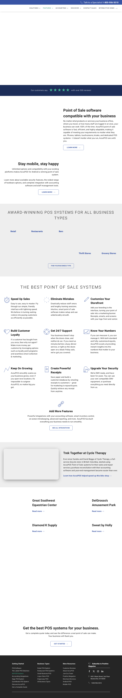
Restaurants (37, 231)
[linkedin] (102, 671)
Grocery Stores (109, 253)
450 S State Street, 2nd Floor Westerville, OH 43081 (100, 677)
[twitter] (94, 671)
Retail (13, 231)
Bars (61, 231)
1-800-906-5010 (96, 683)
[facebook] (89, 671)
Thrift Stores (85, 253)
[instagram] (98, 671)
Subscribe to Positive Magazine (98, 665)
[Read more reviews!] (61, 91)
